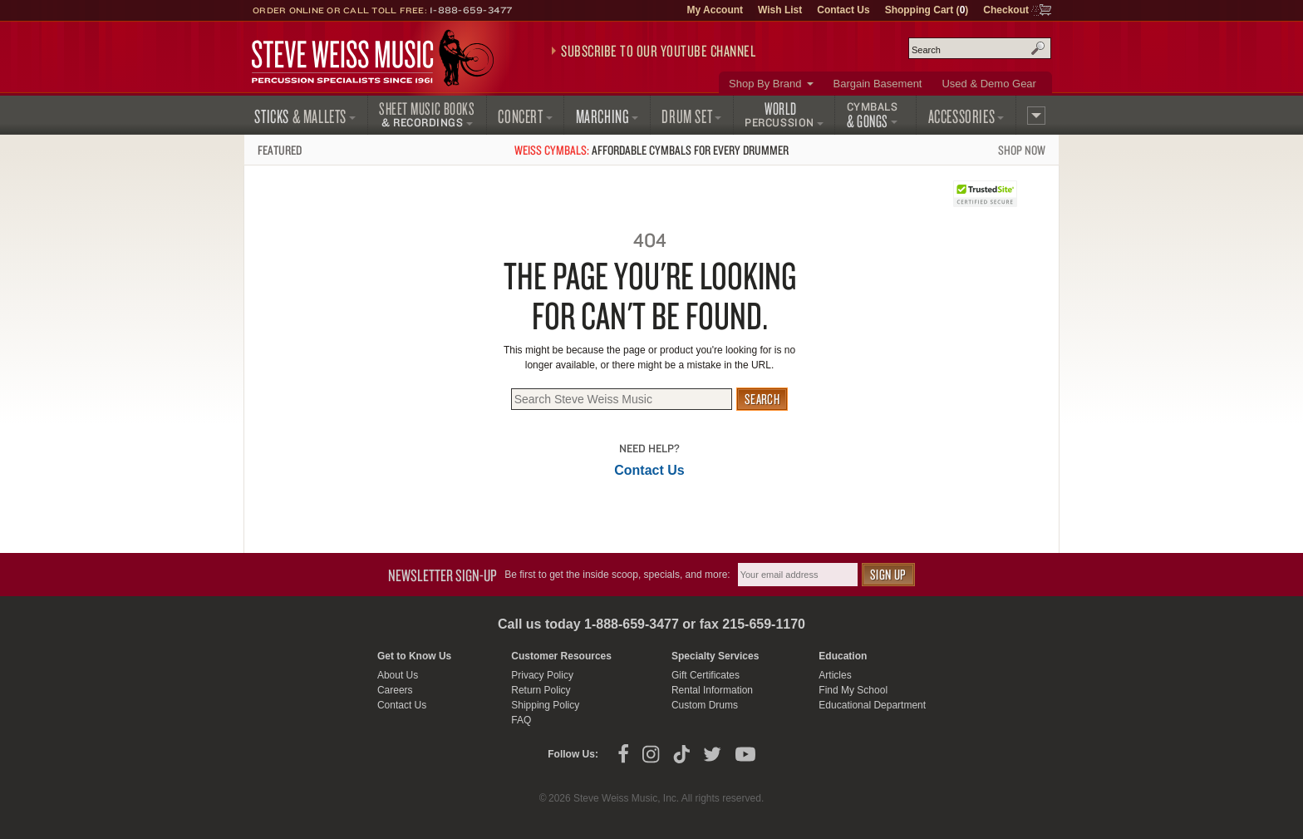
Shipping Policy (545, 705)
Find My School (853, 690)
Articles (835, 675)
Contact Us (843, 10)
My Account (714, 10)
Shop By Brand (765, 83)
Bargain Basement (877, 83)
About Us (397, 675)
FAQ (521, 720)
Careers (395, 690)
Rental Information (712, 690)
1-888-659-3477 (471, 10)
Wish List (780, 10)
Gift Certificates (705, 675)
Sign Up (888, 574)
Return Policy (540, 690)
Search (1037, 48)
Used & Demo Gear (988, 83)
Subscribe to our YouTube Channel (658, 50)
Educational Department (872, 705)
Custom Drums (704, 705)
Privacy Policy (542, 675)
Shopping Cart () (927, 10)
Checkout (1006, 10)
